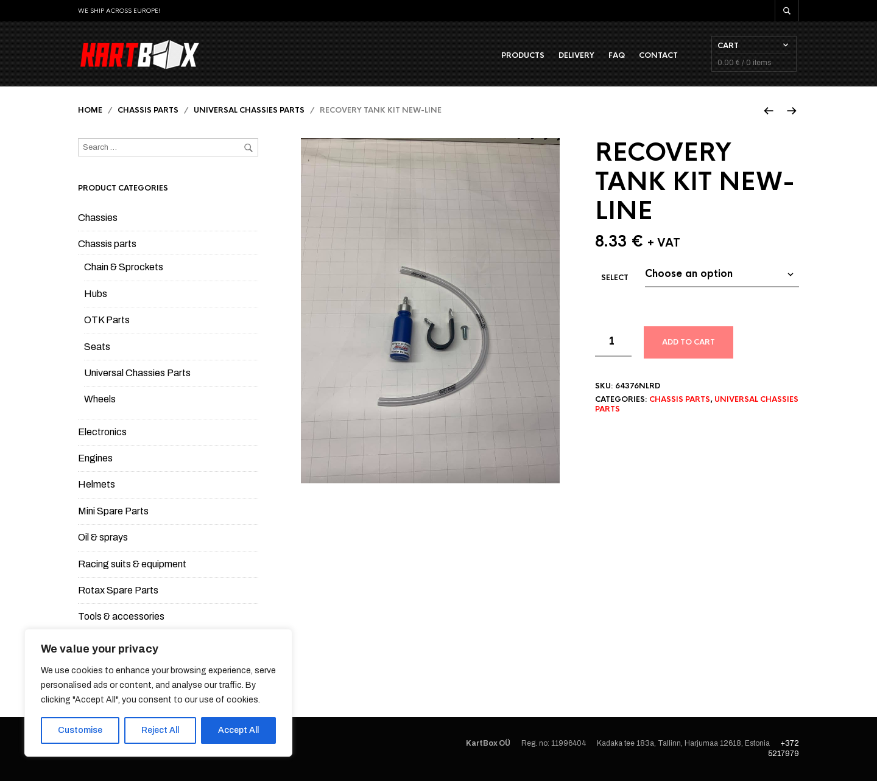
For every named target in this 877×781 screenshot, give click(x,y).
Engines (95, 459)
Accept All (238, 730)
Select (615, 279)
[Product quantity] (613, 342)
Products (525, 55)
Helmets (96, 485)
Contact (660, 55)
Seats (97, 347)
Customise (80, 730)
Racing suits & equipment (132, 564)
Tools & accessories (121, 617)
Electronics (102, 432)
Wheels (100, 400)
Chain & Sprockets (123, 268)
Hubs (95, 294)
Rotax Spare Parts (118, 591)
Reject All (160, 730)
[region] (158, 693)
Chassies (98, 218)
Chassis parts (148, 111)
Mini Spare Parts (113, 511)
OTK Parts (107, 321)
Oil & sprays (103, 538)
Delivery (579, 55)
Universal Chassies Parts (249, 111)
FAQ (619, 55)
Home (90, 111)
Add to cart (688, 343)
